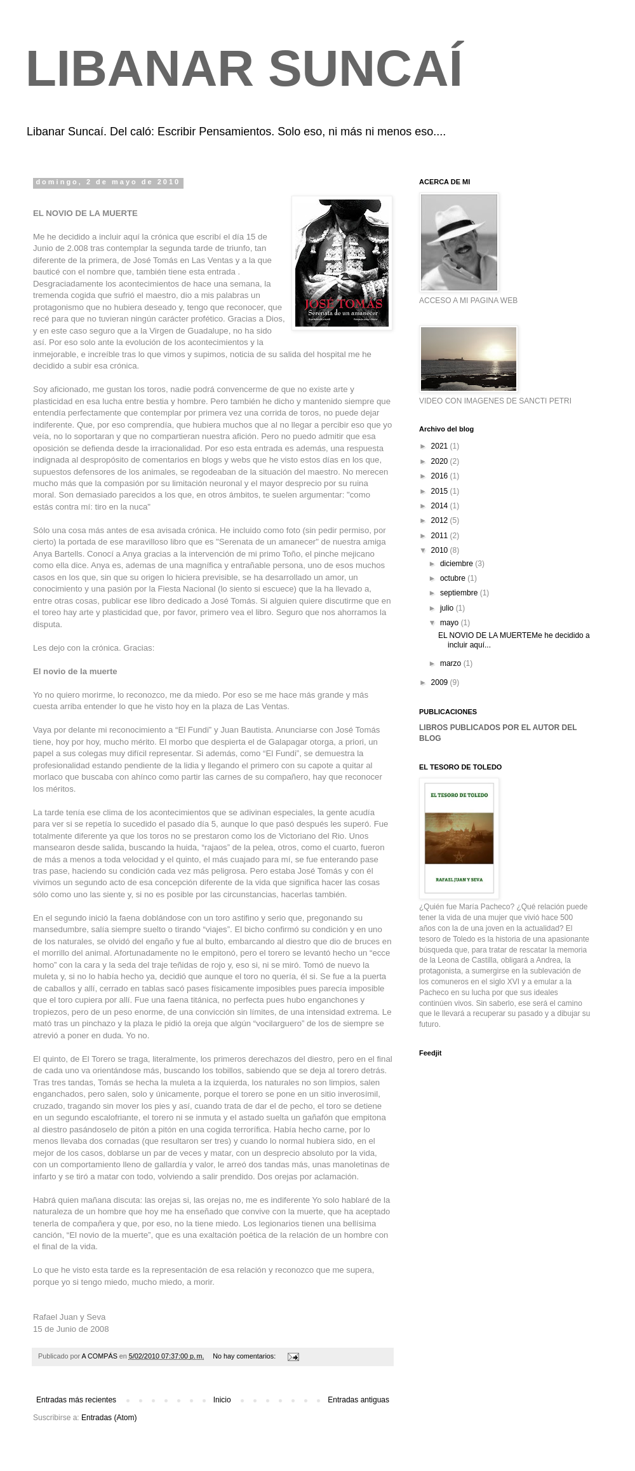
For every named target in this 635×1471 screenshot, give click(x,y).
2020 (440, 461)
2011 (440, 535)
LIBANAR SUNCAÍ (244, 68)
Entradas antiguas (358, 1399)
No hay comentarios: (245, 1356)
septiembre (460, 592)
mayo (450, 622)
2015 (440, 491)
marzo (452, 663)
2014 (440, 505)
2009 (440, 682)
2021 (440, 446)
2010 (440, 550)
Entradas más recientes (76, 1399)
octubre (453, 578)
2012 (440, 520)
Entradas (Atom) (109, 1417)
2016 (440, 475)
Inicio (222, 1399)
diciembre (457, 563)
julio (448, 608)
